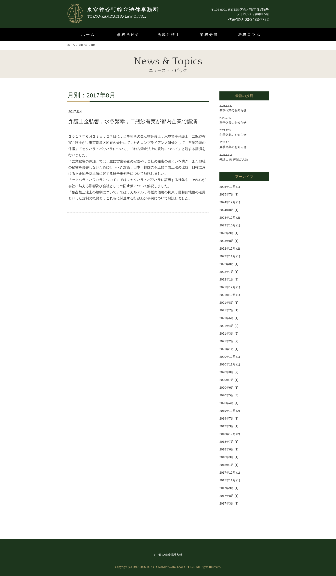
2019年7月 (226, 418)
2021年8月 (226, 302)
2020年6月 (226, 387)
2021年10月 (227, 295)
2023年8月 (226, 241)
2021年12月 (227, 287)
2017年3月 (226, 503)
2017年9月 (226, 488)
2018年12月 (227, 434)
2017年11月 (227, 480)
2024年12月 (227, 202)
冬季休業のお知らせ (232, 110)
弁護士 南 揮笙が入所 (233, 159)
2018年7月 (226, 441)
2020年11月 (227, 364)
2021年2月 (226, 341)
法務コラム (249, 34)
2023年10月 (227, 225)
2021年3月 (226, 333)
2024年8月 (226, 210)
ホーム (88, 34)
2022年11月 (227, 256)
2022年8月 (226, 264)
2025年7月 (226, 194)
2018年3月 (226, 457)
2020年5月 (226, 395)
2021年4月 (226, 325)
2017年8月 (226, 495)
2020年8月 (226, 372)
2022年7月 (226, 271)
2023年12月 (227, 217)
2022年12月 (227, 248)
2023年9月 (226, 233)
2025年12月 (227, 186)
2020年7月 (226, 380)
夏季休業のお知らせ (232, 122)
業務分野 (209, 34)
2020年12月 (227, 356)
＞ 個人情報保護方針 (168, 554)
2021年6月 (226, 318)
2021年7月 (226, 310)
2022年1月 (226, 279)
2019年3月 (226, 426)
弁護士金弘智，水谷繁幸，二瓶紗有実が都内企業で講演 (132, 121)
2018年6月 (226, 449)
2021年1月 (226, 349)
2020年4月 (226, 403)
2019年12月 (227, 410)
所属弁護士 (168, 34)
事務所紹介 (128, 34)
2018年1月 (226, 465)
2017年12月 (227, 472)
